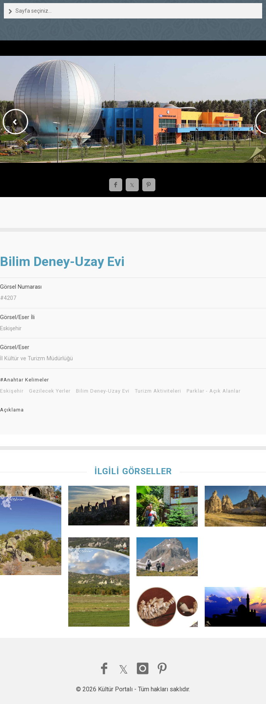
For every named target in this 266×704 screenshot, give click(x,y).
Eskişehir (12, 391)
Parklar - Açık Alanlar (214, 391)
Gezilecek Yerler (50, 391)
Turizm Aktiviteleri (158, 391)
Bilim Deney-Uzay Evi (103, 391)
